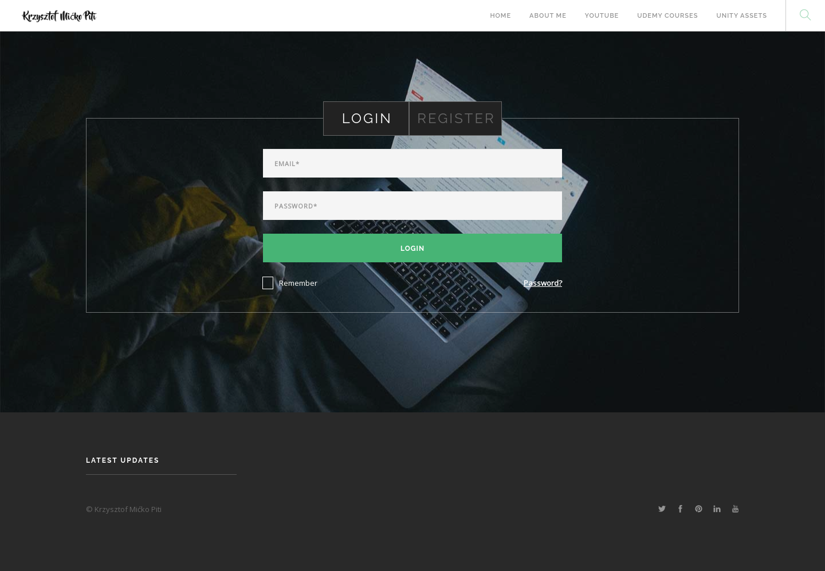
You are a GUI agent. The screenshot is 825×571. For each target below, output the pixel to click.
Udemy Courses (667, 15)
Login (412, 249)
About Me (548, 15)
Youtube (602, 15)
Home (500, 15)
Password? (543, 283)
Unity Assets (741, 15)
